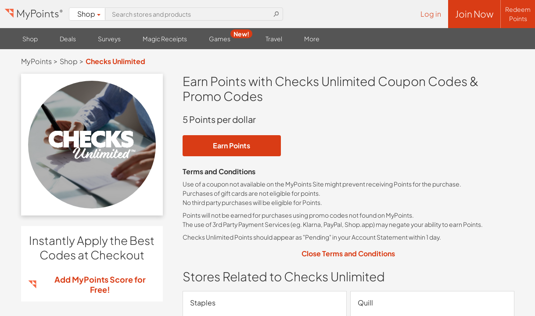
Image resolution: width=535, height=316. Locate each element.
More (312, 39)
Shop (89, 13)
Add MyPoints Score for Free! (100, 284)
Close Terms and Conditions (348, 253)
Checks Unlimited (115, 61)
